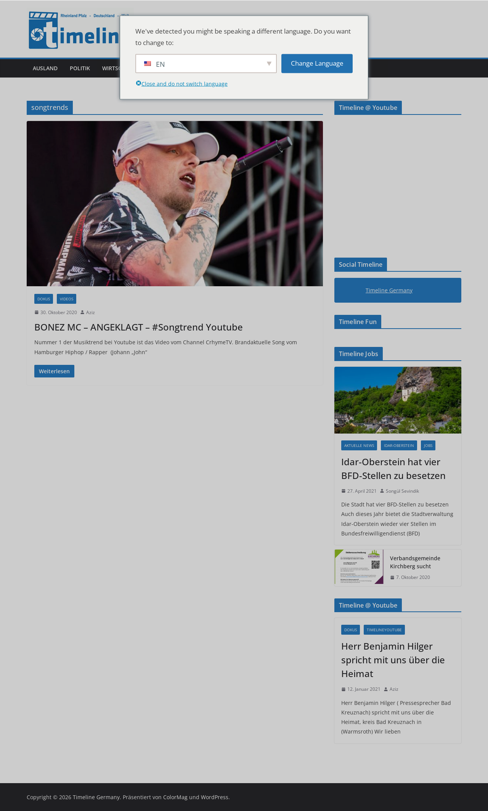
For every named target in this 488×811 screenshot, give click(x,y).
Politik (80, 68)
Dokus (43, 299)
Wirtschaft (118, 68)
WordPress (214, 797)
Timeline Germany (389, 290)
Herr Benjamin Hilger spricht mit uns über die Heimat (393, 660)
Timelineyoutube (384, 629)
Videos (66, 299)
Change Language (317, 63)
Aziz (90, 312)
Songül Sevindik (402, 491)
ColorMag (175, 797)
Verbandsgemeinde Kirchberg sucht (415, 562)
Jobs (428, 445)
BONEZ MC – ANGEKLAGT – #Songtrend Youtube (138, 327)
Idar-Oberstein (399, 445)
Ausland (45, 68)
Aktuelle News (359, 445)
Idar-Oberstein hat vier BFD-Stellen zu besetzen (393, 468)
